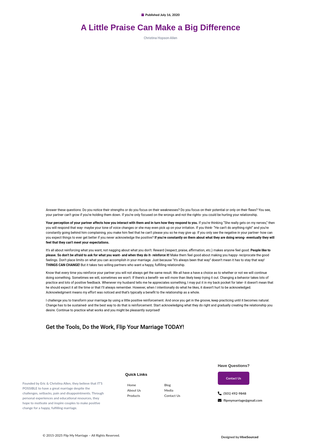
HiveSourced (249, 437)
